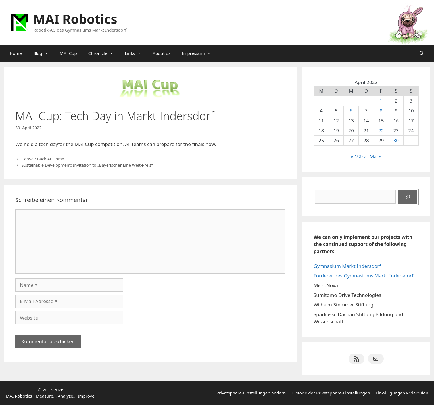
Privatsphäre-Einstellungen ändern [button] (251, 393)
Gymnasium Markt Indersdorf (347, 266)
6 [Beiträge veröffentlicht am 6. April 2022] (351, 110)
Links (136, 53)
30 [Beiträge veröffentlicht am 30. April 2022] (396, 140)
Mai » (375, 156)
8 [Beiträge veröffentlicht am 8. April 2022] (381, 110)
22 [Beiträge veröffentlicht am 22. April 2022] (381, 130)
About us (161, 53)
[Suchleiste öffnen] (421, 53)
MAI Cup (68, 53)
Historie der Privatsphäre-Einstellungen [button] (330, 393)
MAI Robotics (75, 19)
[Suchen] (407, 197)
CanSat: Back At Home (43, 159)
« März (358, 156)
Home (16, 53)
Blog (43, 53)
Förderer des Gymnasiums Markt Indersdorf (363, 275)
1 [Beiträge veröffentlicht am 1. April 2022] (381, 100)
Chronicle (103, 53)
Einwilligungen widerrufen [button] (402, 393)
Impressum (199, 53)
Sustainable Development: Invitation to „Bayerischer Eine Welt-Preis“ (87, 165)
